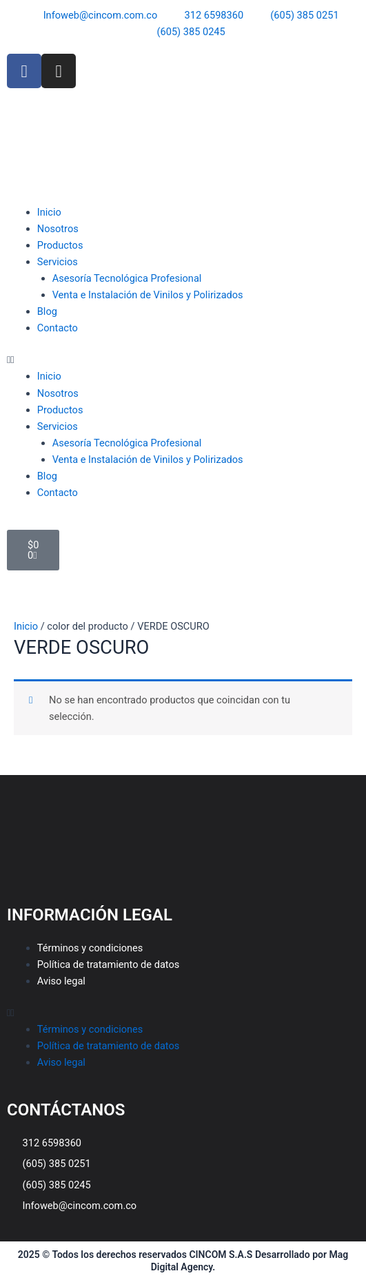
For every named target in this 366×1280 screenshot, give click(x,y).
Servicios (57, 262)
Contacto (57, 328)
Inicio (49, 212)
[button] (183, 359)
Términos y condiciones (90, 948)
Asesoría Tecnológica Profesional (127, 278)
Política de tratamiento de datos (108, 964)
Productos (60, 245)
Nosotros (58, 229)
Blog (47, 311)
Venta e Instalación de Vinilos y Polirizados (147, 295)
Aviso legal (61, 981)
